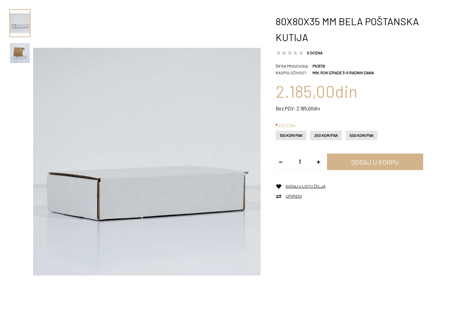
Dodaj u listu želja (305, 186)
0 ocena (314, 52)
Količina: (287, 125)
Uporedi (294, 196)
